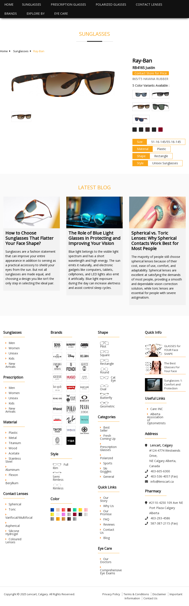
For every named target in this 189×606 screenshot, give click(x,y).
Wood (11, 448)
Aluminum (12, 468)
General (107, 476)
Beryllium (11, 482)
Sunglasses (31, 4)
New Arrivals (10, 365)
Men (10, 343)
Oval (103, 389)
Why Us (107, 506)
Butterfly (106, 398)
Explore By (35, 13)
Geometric (107, 406)
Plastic (11, 433)
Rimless (58, 488)
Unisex (11, 353)
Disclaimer (159, 594)
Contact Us (107, 531)
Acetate (12, 453)
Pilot (103, 346)
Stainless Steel (13, 460)
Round (104, 372)
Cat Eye (113, 378)
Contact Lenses (149, 4)
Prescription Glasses (68, 4)
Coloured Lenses (13, 540)
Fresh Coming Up (108, 437)
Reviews (107, 524)
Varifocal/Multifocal (18, 516)
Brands (10, 13)
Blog (105, 538)
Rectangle (107, 364)
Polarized (106, 457)
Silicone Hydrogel (12, 532)
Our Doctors (105, 560)
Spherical (13, 504)
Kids (9, 358)
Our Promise (106, 512)
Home (8, 4)
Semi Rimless (58, 478)
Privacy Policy (111, 594)
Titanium (13, 443)
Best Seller (105, 428)
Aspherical (12, 524)
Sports (106, 463)
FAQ (104, 519)
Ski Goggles (105, 469)
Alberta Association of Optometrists (156, 418)
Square (105, 355)
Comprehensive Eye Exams (111, 570)
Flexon (11, 475)
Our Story (104, 499)
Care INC (155, 409)
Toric (10, 509)
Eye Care (61, 13)
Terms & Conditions (136, 594)
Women (12, 348)
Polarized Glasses (111, 4)
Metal (11, 438)
